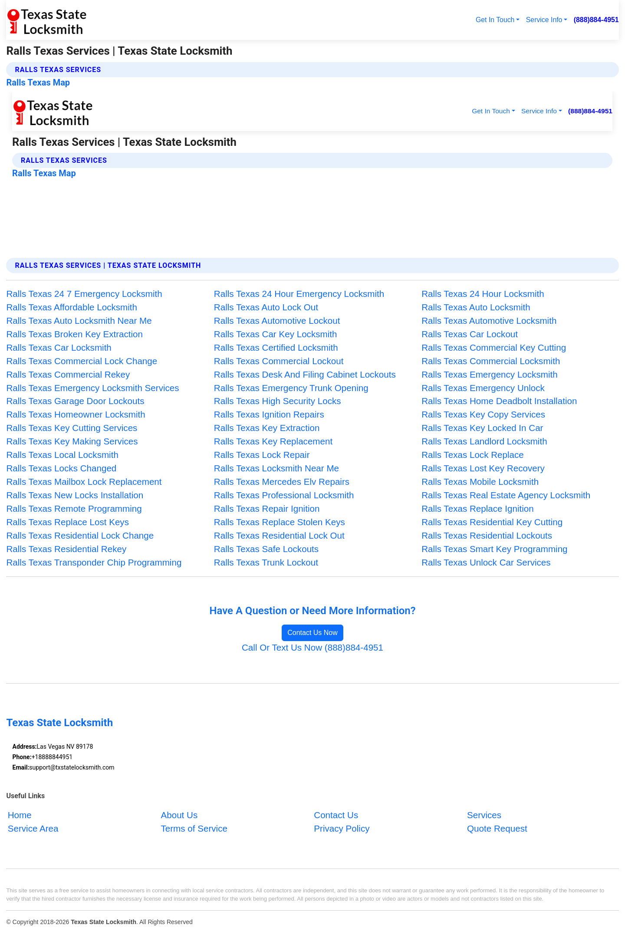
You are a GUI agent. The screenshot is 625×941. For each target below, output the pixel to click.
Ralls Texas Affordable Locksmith (71, 307)
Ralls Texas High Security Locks (277, 401)
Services (484, 815)
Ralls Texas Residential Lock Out (279, 535)
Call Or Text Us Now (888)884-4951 (312, 647)
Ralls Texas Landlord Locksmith (484, 441)
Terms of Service (194, 828)
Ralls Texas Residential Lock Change (80, 535)
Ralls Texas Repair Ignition (267, 508)
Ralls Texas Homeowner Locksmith (75, 414)
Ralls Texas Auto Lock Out (266, 307)
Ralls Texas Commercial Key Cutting (493, 347)
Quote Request (497, 828)
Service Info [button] (544, 19)
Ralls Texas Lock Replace (472, 455)
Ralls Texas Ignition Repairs (269, 414)
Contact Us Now (312, 632)
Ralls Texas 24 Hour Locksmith (482, 294)
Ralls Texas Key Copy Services (483, 414)
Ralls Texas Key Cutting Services (71, 428)
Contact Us (336, 815)
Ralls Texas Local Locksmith (62, 455)
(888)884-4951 (596, 19)
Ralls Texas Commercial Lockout (279, 361)
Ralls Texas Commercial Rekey (68, 374)
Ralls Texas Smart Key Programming (494, 549)
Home (20, 815)
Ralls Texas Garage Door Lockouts (75, 401)
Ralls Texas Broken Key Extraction (74, 334)
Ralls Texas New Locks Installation (74, 495)
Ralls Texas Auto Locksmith (475, 307)
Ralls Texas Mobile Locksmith (480, 482)
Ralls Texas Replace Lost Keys (67, 522)
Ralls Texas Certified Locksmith (276, 347)
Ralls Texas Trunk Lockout (266, 562)
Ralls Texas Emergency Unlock (483, 388)
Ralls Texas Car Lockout (469, 334)
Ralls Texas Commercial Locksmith (490, 361)
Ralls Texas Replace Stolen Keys (279, 522)
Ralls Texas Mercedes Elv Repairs (281, 482)
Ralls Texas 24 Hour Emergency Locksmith (299, 294)
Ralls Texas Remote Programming (73, 508)
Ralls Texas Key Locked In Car (482, 428)
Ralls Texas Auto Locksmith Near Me (78, 321)
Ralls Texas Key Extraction (267, 428)
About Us (179, 815)
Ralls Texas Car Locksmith (58, 347)
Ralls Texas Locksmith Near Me (276, 468)
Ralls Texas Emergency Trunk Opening (291, 388)
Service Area (33, 828)
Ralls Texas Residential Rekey (66, 549)
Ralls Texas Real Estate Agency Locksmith (505, 495)
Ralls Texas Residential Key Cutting (491, 522)
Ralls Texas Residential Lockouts (486, 535)
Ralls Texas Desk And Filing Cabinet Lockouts (305, 374)
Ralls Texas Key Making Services (72, 441)
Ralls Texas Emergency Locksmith (489, 374)
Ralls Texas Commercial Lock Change (81, 361)
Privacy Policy (341, 828)
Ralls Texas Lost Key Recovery (483, 468)
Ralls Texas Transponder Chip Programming (93, 562)
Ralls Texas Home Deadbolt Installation (499, 401)
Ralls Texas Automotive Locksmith (488, 321)
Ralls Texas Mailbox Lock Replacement (83, 482)
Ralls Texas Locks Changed (61, 468)
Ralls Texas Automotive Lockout (277, 321)
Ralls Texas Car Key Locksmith (275, 334)
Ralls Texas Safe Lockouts (266, 549)
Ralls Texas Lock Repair (262, 455)
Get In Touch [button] (495, 19)
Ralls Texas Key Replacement (273, 441)
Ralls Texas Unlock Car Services (485, 562)
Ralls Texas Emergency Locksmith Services (92, 388)
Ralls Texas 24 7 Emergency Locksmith (84, 294)
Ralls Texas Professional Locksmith (284, 495)
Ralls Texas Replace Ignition (477, 508)
